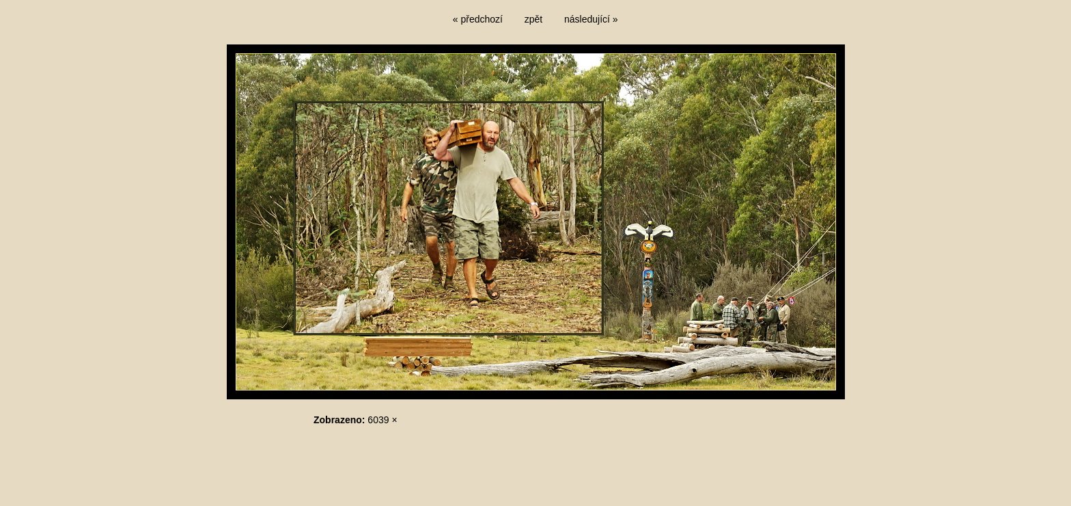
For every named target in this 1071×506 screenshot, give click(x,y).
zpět (533, 19)
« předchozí (478, 19)
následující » (591, 19)
